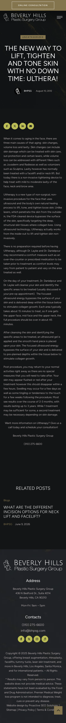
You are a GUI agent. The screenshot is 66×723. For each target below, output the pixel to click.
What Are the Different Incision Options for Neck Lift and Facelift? (31, 512)
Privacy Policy (26, 709)
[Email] (30, 126)
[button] (33, 5)
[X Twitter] (14, 126)
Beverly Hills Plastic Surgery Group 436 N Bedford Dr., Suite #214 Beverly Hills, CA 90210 (33, 593)
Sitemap (11, 709)
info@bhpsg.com (33, 631)
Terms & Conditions (48, 709)
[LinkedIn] (22, 126)
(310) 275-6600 (33, 625)
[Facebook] (7, 126)
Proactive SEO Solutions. (43, 705)
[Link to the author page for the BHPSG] (17, 91)
